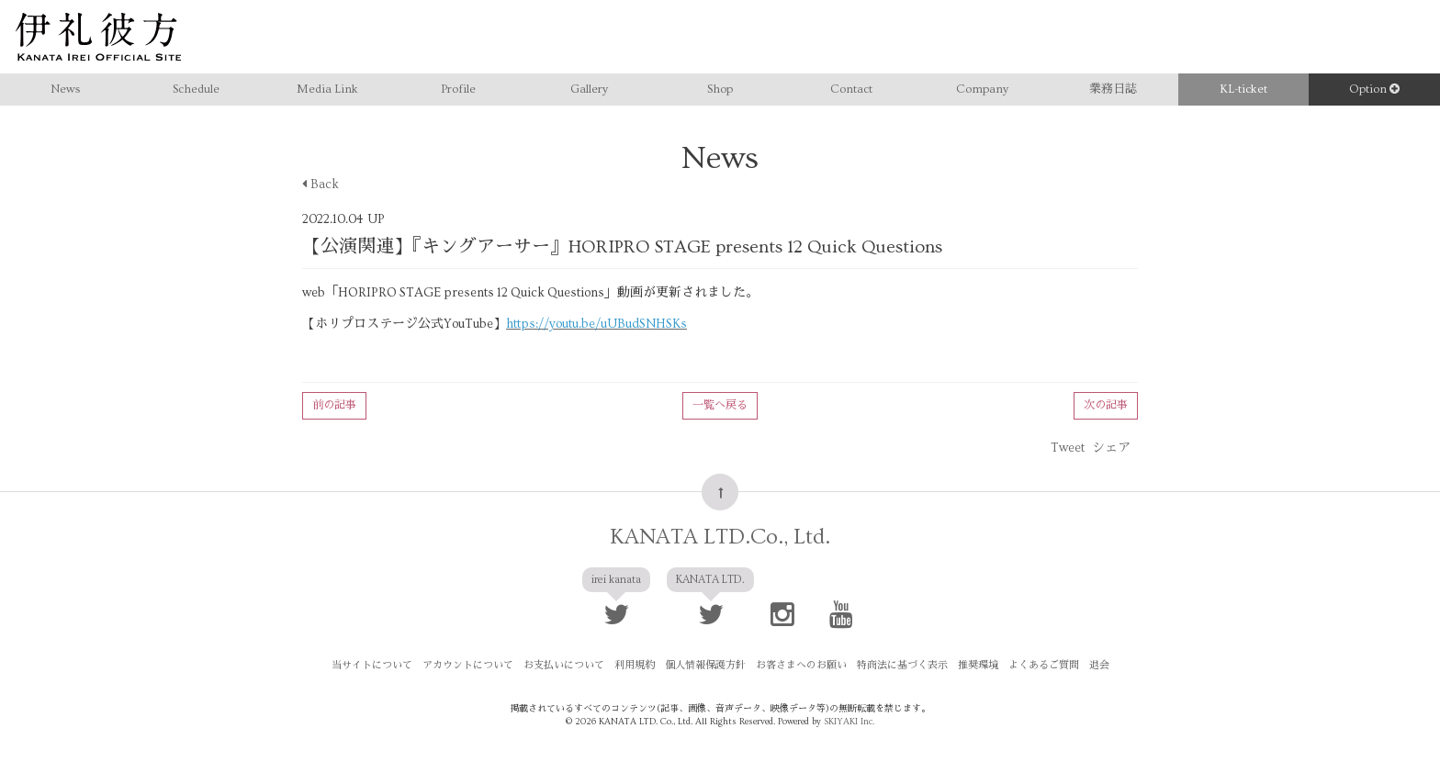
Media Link (327, 89)
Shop (720, 89)
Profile (458, 89)
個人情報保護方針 (705, 665)
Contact (851, 89)
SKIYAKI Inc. (849, 721)
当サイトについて (372, 665)
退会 (1099, 665)
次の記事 (1106, 405)
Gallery (589, 89)
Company (982, 89)
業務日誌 (1113, 89)
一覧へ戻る (720, 405)
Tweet (1068, 448)
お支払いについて (563, 665)
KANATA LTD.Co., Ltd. (720, 536)
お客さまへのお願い (801, 665)
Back (320, 184)
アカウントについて (467, 665)
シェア (1111, 448)
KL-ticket (1243, 89)
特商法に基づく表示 (902, 665)
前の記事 (334, 405)
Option (1374, 89)
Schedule (196, 89)
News (65, 89)
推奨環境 (978, 665)
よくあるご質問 (1043, 665)
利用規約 (634, 665)
